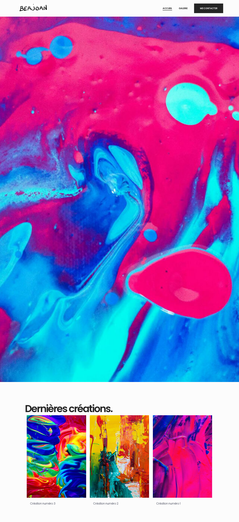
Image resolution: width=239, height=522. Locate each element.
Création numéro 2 (105, 503)
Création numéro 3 (42, 503)
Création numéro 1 (168, 503)
